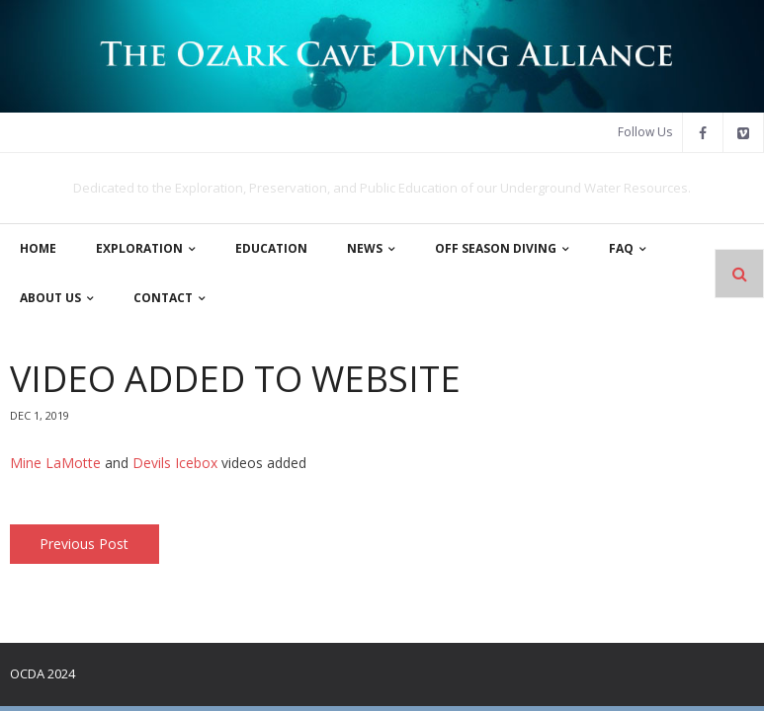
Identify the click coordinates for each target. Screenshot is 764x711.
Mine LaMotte (55, 462)
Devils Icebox (174, 462)
